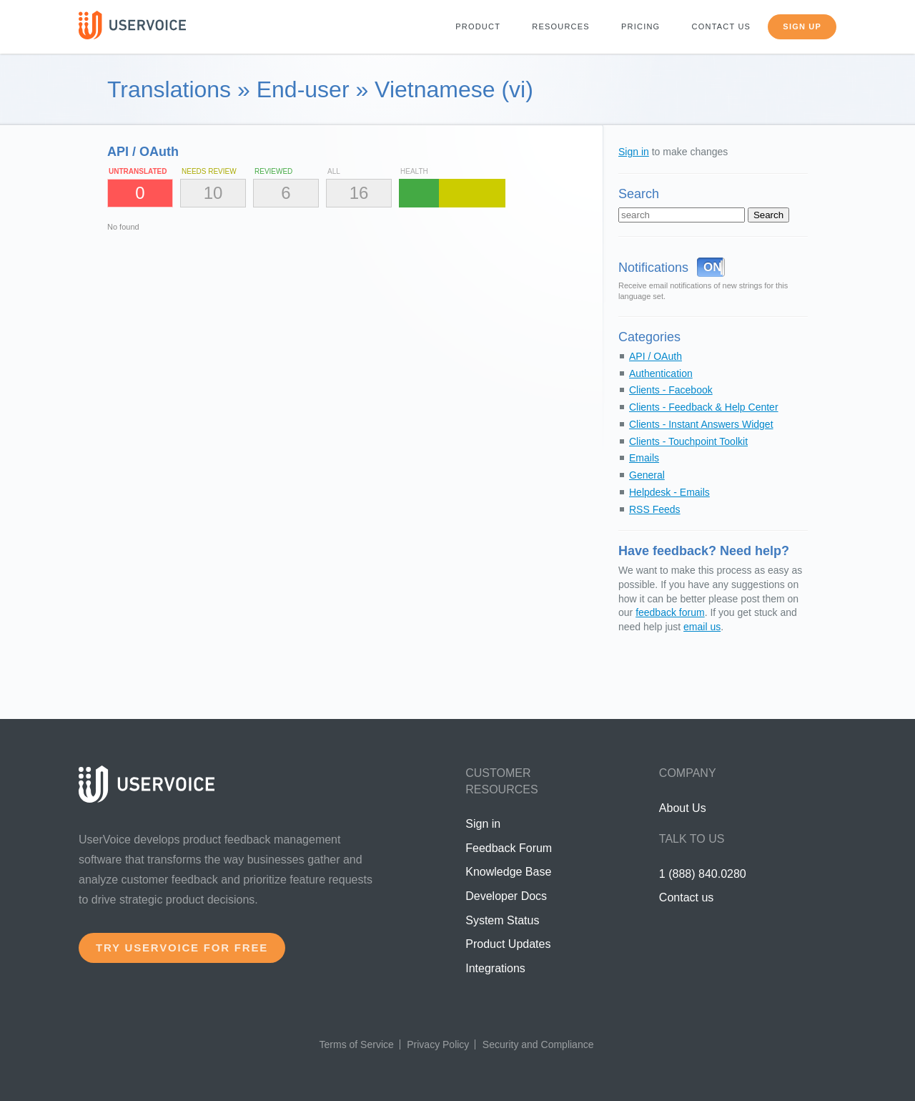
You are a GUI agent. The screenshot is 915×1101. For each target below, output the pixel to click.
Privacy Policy (438, 1044)
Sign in (633, 151)
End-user (303, 89)
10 (213, 192)
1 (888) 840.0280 (702, 874)
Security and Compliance (538, 1044)
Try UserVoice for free (182, 947)
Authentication (661, 373)
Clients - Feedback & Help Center (703, 407)
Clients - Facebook (671, 390)
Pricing (640, 26)
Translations (169, 89)
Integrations (495, 968)
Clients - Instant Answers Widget (701, 424)
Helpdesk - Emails (669, 492)
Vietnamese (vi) (454, 89)
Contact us (721, 26)
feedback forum (670, 612)
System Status (502, 920)
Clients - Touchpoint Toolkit (688, 441)
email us (702, 626)
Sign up (802, 26)
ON (712, 267)
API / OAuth (655, 356)
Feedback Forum (508, 848)
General (647, 475)
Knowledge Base (508, 872)
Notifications (653, 267)
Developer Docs (506, 896)
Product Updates (507, 944)
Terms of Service (357, 1044)
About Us (682, 808)
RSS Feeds (655, 509)
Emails (644, 458)
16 (359, 192)
